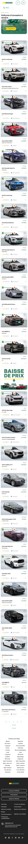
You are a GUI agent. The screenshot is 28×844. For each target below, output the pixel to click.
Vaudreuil (7, 772)
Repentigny (20, 756)
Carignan (7, 745)
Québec (7, 756)
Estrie (7, 748)
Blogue (3, 811)
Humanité (3, 806)
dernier (14, 728)
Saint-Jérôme (20, 763)
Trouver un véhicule (19, 804)
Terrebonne (7, 770)
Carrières (4, 804)
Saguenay (20, 759)
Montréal (20, 754)
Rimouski (7, 759)
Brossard (7, 743)
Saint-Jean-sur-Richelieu (7, 764)
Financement (14, 794)
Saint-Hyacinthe (20, 761)
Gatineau (20, 748)
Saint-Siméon (7, 767)
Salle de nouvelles (6, 809)
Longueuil (7, 754)
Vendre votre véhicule (20, 809)
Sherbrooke (20, 767)
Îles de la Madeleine (20, 750)
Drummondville (20, 745)
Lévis (20, 752)
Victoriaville (20, 772)
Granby (7, 750)
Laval (7, 752)
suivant (14, 725)
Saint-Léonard (20, 765)
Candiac (20, 743)
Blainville (20, 741)
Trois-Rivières (20, 770)
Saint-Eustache (7, 761)
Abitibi (7, 741)
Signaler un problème (20, 814)
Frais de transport (6, 814)
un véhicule (14, 790)
